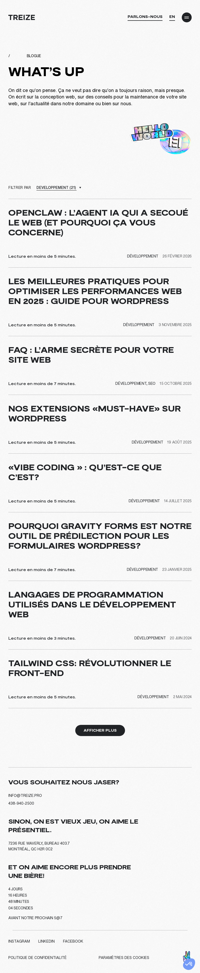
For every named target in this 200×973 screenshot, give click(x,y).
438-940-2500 (21, 803)
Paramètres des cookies (124, 957)
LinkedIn (46, 941)
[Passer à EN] (172, 18)
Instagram (19, 941)
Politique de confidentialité (37, 957)
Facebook (73, 941)
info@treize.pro (25, 795)
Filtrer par (19, 187)
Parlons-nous (145, 16)
